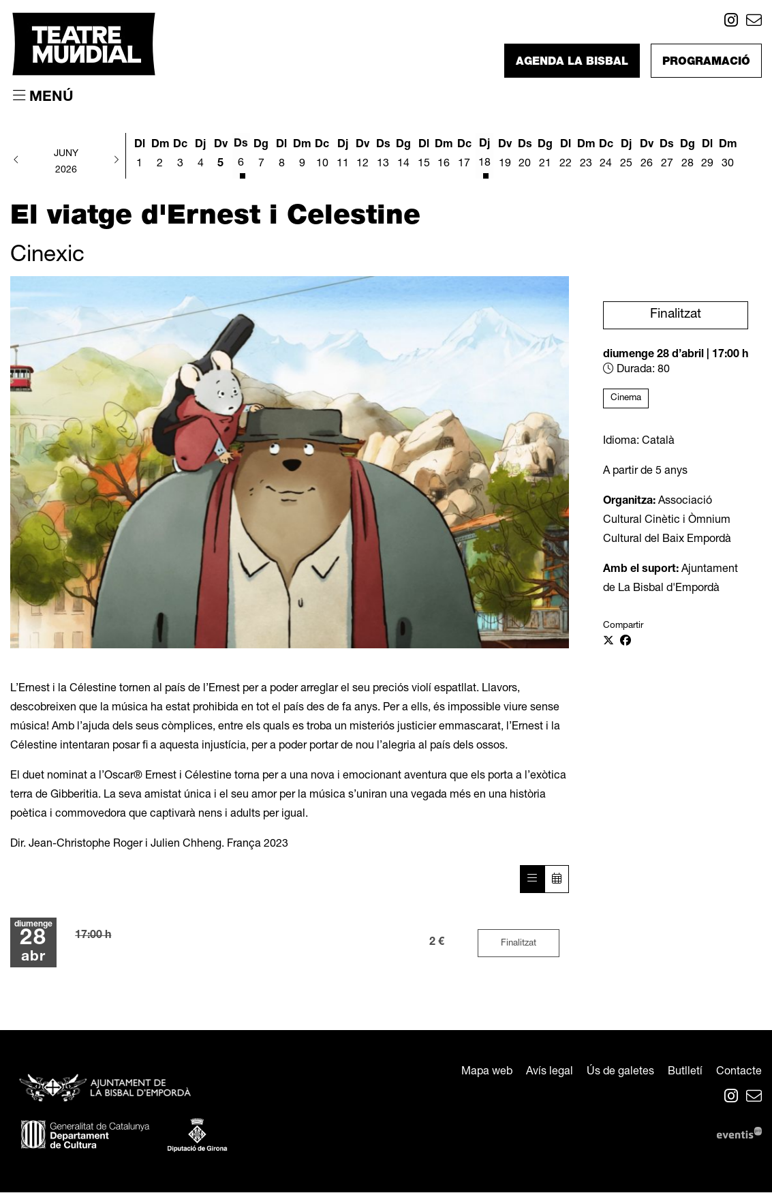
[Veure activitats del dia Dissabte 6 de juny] (241, 157)
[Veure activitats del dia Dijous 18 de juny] (484, 157)
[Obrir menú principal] (43, 97)
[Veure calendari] (556, 880)
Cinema (626, 398)
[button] (16, 160)
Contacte (739, 1073)
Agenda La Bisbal (572, 62)
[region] (289, 462)
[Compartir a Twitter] (608, 642)
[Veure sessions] (532, 880)
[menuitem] (731, 23)
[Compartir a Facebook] (625, 642)
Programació (706, 62)
